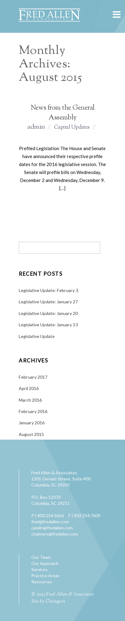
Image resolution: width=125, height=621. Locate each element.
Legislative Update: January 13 (48, 324)
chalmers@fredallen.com (54, 533)
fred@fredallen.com (50, 521)
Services (39, 569)
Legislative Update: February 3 (48, 290)
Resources (41, 581)
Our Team (41, 557)
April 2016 (29, 388)
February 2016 (33, 411)
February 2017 (33, 377)
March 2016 (30, 400)
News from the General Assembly (63, 113)
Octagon (55, 601)
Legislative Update (37, 336)
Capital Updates (72, 127)
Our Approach (45, 563)
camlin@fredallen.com (52, 527)
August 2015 (31, 434)
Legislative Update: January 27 (48, 301)
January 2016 (32, 422)
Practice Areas (45, 575)
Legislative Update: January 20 (48, 313)
